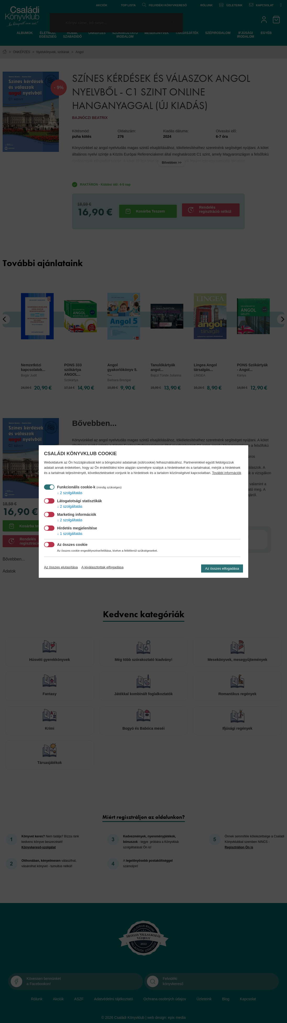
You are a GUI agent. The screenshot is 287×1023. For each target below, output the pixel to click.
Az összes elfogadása (222, 568)
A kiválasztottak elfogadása (102, 567)
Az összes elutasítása (61, 567)
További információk (226, 473)
